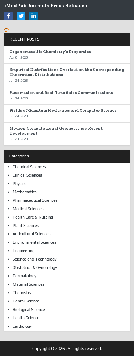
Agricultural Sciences (32, 233)
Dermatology (24, 275)
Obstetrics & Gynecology (35, 267)
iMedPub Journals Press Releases (45, 5)
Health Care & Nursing (33, 217)
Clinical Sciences (27, 175)
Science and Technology (34, 259)
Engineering (23, 250)
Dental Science (26, 301)
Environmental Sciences (34, 242)
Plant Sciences (26, 225)
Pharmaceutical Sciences (35, 200)
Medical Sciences (28, 208)
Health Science (26, 317)
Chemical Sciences (29, 166)
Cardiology (22, 326)
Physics (19, 183)
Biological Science (29, 309)
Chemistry (22, 292)
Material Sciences (29, 284)
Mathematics (25, 191)
